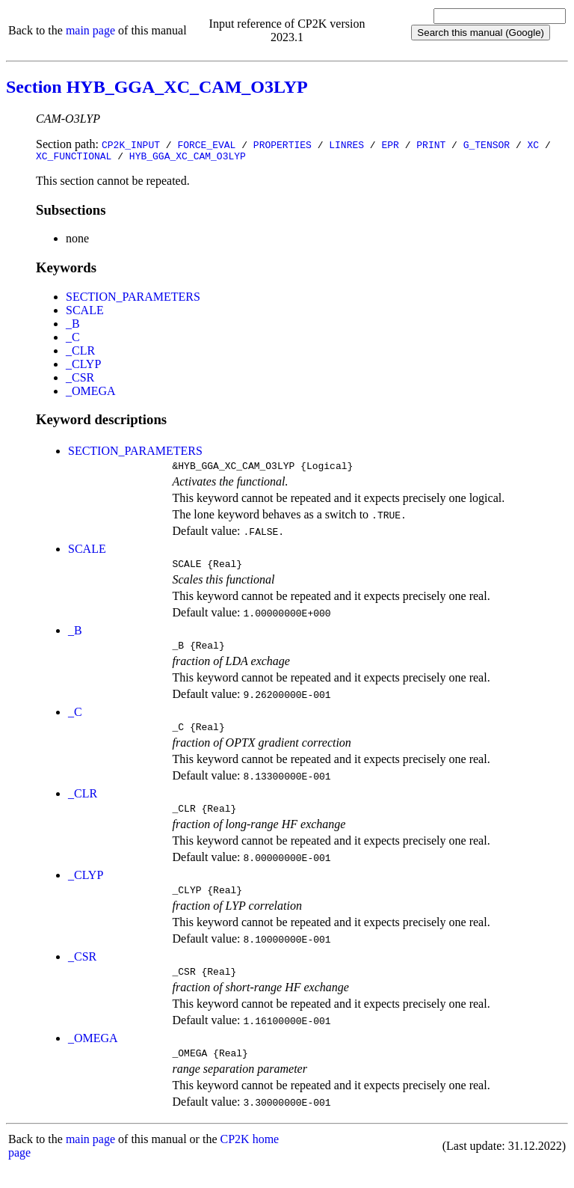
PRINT (430, 144)
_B (73, 325)
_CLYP (83, 366)
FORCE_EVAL (206, 144)
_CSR (80, 379)
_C (73, 339)
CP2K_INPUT (131, 144)
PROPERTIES (282, 144)
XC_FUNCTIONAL (73, 158)
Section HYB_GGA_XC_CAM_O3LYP (157, 87)
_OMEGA (91, 393)
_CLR (80, 352)
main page (90, 30)
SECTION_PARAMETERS (133, 299)
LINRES (346, 144)
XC (534, 144)
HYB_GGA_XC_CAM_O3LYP (187, 158)
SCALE (85, 312)
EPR (389, 144)
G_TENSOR (486, 144)
